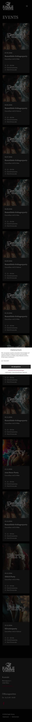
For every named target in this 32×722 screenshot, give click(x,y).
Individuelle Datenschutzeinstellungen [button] (16, 369)
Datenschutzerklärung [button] (17, 371)
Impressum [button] (24, 371)
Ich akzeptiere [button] (16, 366)
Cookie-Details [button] (8, 371)
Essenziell (5, 360)
